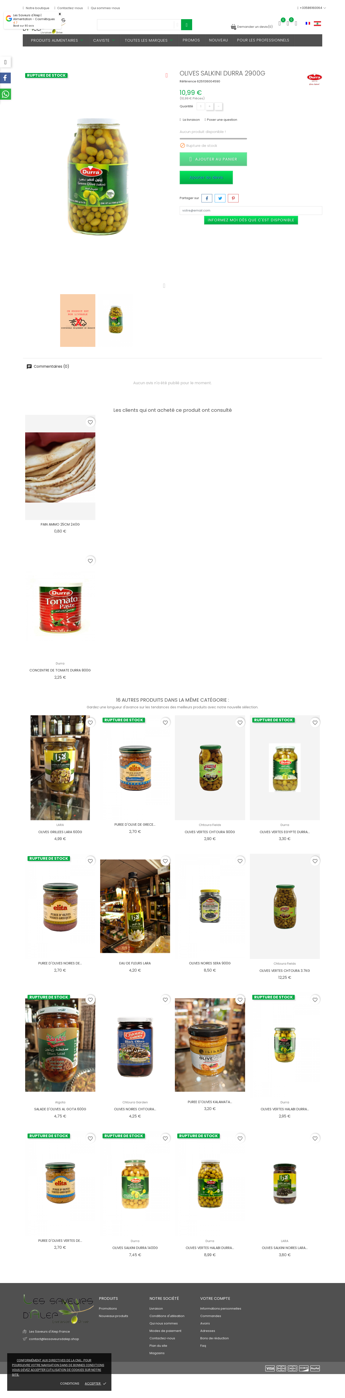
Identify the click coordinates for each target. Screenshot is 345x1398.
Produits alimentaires (57, 40)
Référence (188, 81)
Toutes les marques (149, 40)
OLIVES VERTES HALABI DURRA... (285, 1109)
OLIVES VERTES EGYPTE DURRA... (285, 832)
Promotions (108, 1308)
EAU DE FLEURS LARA (135, 963)
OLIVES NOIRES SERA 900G (210, 963)
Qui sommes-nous (104, 8)
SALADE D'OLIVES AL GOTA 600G (60, 1109)
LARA (60, 825)
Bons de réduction (214, 1338)
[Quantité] (201, 106)
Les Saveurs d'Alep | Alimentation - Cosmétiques (34, 17)
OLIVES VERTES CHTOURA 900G (210, 832)
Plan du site (158, 1345)
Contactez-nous (68, 8)
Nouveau (218, 40)
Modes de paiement (165, 1331)
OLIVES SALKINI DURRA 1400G (135, 1247)
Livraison (156, 1308)
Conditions (70, 1383)
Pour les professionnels (263, 40)
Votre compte (215, 1298)
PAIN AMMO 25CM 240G (60, 524)
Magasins (157, 1353)
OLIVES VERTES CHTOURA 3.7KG (284, 970)
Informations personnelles (220, 1308)
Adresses (207, 1331)
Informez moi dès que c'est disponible (251, 220)
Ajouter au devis (206, 177)
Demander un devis (251, 26)
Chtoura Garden (135, 1102)
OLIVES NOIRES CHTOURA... (135, 1109)
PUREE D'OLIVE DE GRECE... (135, 824)
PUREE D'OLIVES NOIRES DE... (60, 963)
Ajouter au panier (213, 159)
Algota (60, 1102)
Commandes (210, 1316)
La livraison (191, 119)
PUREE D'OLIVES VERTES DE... (60, 1240)
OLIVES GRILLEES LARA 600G (60, 832)
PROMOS (191, 40)
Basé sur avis (23, 26)
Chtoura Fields (210, 825)
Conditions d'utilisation (167, 1316)
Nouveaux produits (113, 1316)
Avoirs (205, 1323)
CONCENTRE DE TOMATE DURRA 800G (60, 670)
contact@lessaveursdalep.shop (54, 1339)
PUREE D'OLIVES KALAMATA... (210, 1102)
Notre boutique (36, 8)
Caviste (104, 40)
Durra (60, 663)
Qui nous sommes (164, 1323)
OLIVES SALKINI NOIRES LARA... (285, 1247)
